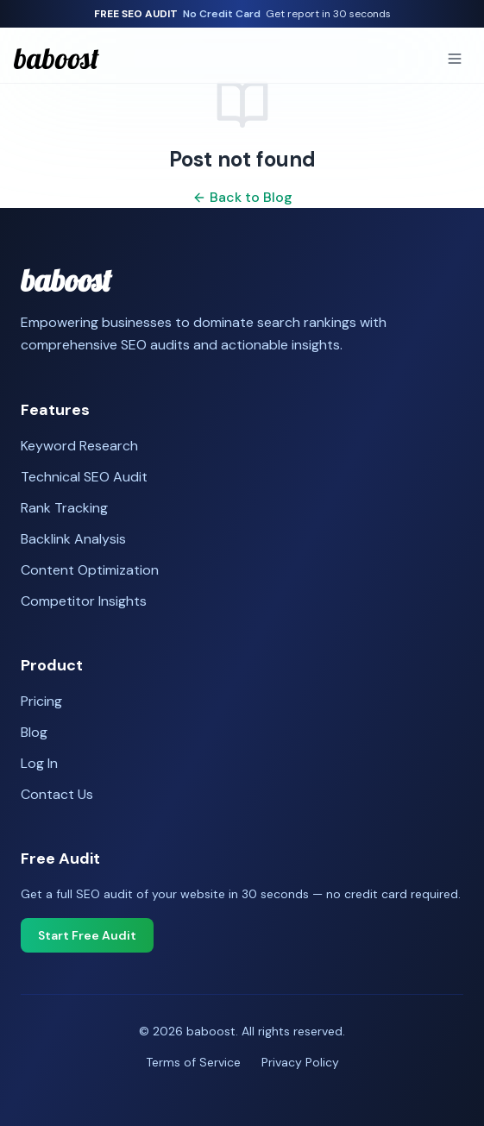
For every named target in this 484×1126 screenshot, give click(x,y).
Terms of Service (193, 1062)
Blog (34, 732)
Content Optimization (90, 570)
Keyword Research (79, 446)
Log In (39, 763)
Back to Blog (242, 197)
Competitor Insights (84, 601)
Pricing (41, 701)
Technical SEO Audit (84, 477)
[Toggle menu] (454, 58)
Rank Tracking (64, 508)
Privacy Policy (300, 1062)
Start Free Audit (87, 935)
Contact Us (57, 794)
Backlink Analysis (73, 539)
